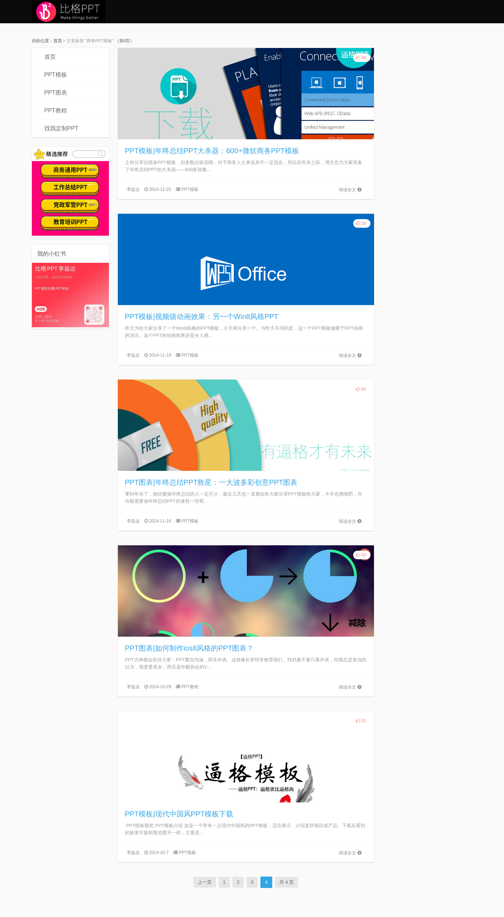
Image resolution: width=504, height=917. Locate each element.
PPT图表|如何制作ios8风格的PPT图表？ (189, 648)
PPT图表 (55, 93)
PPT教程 (55, 110)
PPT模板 (55, 75)
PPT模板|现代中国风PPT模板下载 (179, 814)
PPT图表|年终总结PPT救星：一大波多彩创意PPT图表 (211, 482)
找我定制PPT (61, 128)
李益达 (133, 189)
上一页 (205, 882)
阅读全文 (350, 189)
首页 (57, 40)
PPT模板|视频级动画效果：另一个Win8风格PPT (202, 316)
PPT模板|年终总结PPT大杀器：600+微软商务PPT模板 (212, 151)
